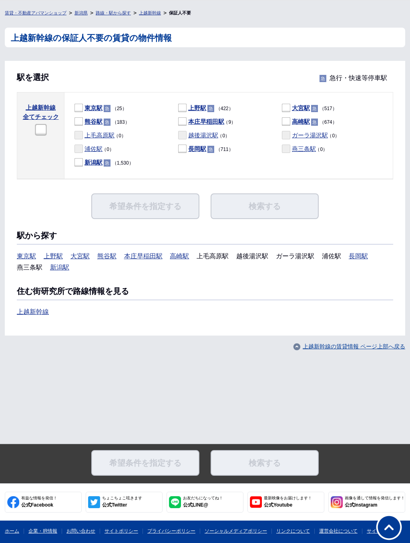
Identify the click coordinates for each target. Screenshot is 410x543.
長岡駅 (197, 148)
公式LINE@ (203, 502)
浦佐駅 (93, 148)
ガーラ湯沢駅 (310, 135)
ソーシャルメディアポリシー (236, 531)
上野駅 (197, 108)
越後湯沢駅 (203, 135)
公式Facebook (39, 502)
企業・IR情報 (42, 531)
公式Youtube (288, 502)
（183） (102, 122)
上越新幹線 (150, 12)
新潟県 (81, 12)
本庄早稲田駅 (206, 121)
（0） (100, 135)
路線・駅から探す (113, 12)
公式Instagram (375, 502)
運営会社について (338, 531)
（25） (100, 108)
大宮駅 (301, 108)
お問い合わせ (80, 531)
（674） (309, 122)
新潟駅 (93, 162)
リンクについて (293, 531)
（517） (309, 108)
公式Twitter (122, 502)
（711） (205, 149)
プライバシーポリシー (171, 531)
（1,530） (104, 163)
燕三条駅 (304, 148)
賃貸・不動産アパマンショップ (35, 12)
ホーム (12, 531)
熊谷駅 (93, 121)
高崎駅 (301, 121)
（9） (207, 122)
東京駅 (93, 108)
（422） (205, 108)
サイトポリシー (121, 531)
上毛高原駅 (99, 135)
